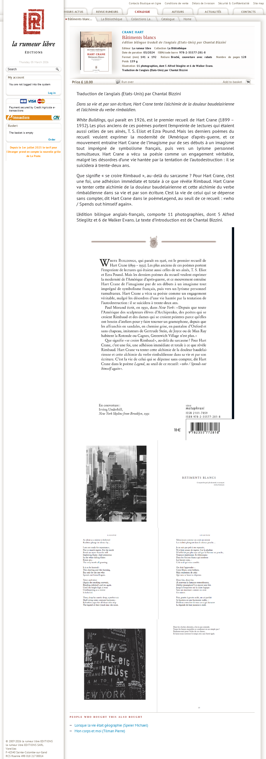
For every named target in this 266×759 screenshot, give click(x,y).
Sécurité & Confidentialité (233, 3)
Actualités (213, 12)
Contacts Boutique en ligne (145, 3)
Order (51, 139)
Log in (51, 93)
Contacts (248, 12)
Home (187, 19)
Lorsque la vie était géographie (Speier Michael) (111, 725)
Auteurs (178, 12)
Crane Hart (133, 32)
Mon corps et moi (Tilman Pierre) (100, 731)
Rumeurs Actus (72, 12)
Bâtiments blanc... (80, 19)
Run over (127, 82)
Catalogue (142, 12)
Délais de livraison (203, 3)
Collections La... (141, 19)
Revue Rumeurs (107, 12)
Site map (258, 3)
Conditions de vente (176, 3)
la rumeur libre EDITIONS (37, 741)
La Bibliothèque (111, 19)
